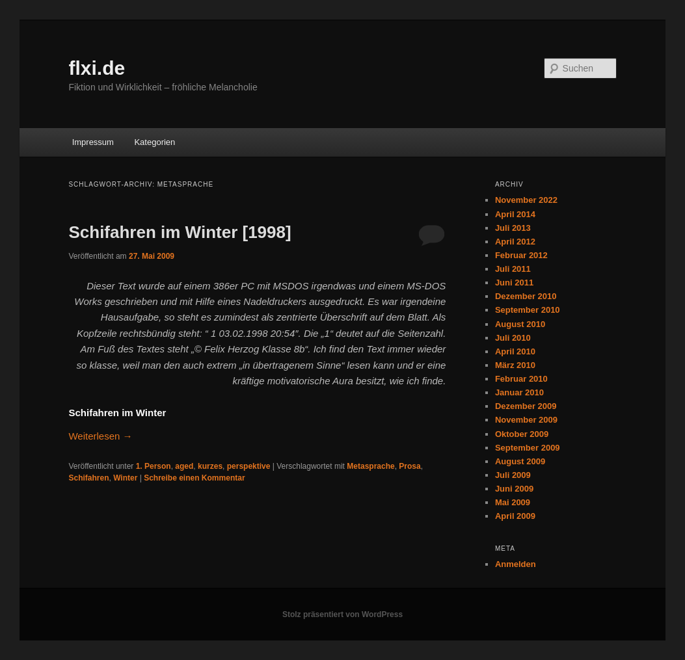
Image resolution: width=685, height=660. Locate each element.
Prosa (409, 466)
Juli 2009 (513, 475)
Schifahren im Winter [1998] (179, 232)
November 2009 (526, 420)
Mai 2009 (512, 502)
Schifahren (88, 477)
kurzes (210, 466)
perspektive (249, 466)
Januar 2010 (519, 392)
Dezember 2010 (526, 296)
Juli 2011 (513, 269)
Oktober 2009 (521, 434)
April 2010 (515, 351)
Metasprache (370, 466)
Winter (125, 477)
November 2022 (526, 200)
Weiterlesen (100, 436)
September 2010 (527, 310)
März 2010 (515, 365)
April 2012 (515, 241)
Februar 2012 (521, 255)
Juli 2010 (513, 338)
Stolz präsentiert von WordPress (342, 614)
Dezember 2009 (526, 406)
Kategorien (154, 142)
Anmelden (515, 564)
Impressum (93, 142)
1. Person (153, 466)
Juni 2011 (514, 282)
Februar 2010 (521, 379)
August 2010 (520, 324)
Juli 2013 (513, 228)
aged (184, 466)
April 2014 (515, 214)
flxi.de (96, 68)
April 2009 (515, 516)
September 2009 (527, 448)
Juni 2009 (514, 489)
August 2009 (520, 461)
